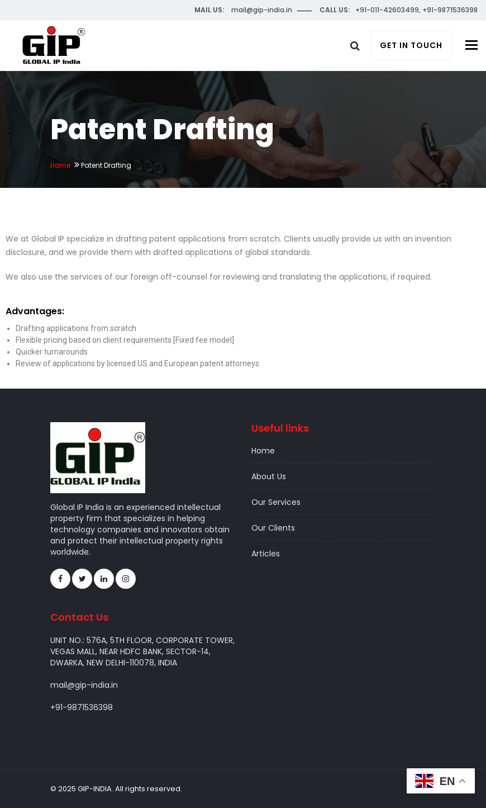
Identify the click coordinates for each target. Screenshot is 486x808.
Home (60, 165)
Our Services (276, 502)
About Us (268, 476)
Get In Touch (411, 45)
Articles (265, 553)
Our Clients (273, 527)
